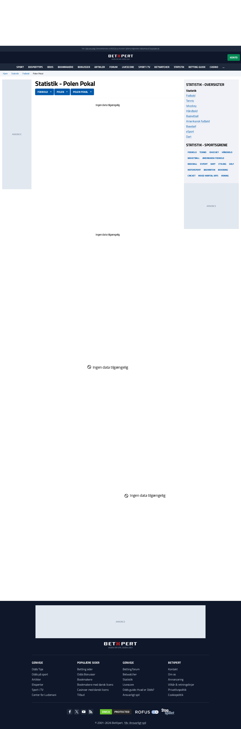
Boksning (223, 169)
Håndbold (191, 111)
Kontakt (173, 669)
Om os (172, 674)
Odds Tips (37, 669)
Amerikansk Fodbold (213, 158)
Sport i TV (144, 67)
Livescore (128, 67)
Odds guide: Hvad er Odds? (138, 689)
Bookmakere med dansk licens (95, 684)
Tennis (190, 100)
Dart (188, 136)
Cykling (222, 164)
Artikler (99, 67)
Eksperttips (35, 67)
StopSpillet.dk (154, 48)
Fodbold (25, 73)
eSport (190, 131)
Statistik (179, 67)
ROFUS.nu (114, 48)
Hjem (5, 73)
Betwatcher (161, 67)
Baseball (191, 126)
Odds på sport (40, 674)
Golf (231, 164)
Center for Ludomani (44, 695)
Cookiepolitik (175, 695)
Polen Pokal (80, 92)
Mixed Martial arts (208, 175)
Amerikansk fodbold (198, 121)
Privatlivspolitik (177, 689)
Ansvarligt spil (131, 695)
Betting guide (197, 67)
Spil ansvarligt (91, 48)
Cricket (191, 175)
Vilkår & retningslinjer (181, 684)
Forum (113, 67)
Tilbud (80, 695)
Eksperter (37, 684)
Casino (214, 67)
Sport (20, 67)
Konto (234, 57)
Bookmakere (65, 67)
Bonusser (84, 67)
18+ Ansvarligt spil (135, 723)
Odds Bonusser (86, 674)
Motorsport (194, 169)
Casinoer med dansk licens (92, 689)
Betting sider (85, 669)
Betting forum (131, 669)
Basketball (192, 116)
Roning (225, 175)
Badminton (209, 169)
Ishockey (191, 106)
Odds (50, 67)
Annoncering (175, 679)
